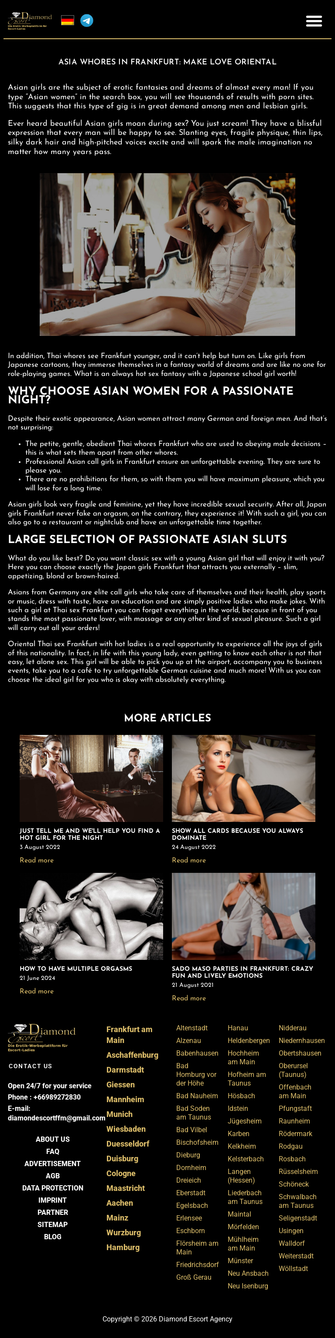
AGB (53, 1176)
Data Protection (52, 1188)
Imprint (52, 1200)
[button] (314, 21)
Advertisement (52, 1164)
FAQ (52, 1151)
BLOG (53, 1237)
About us (53, 1139)
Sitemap (53, 1225)
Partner (53, 1212)
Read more (37, 860)
